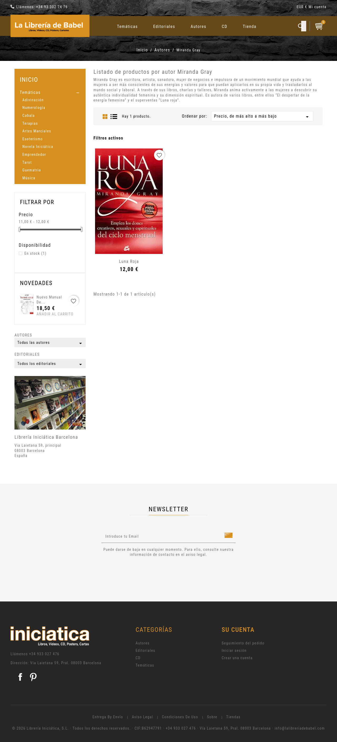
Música (28, 178)
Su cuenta (238, 629)
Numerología (33, 107)
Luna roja (129, 261)
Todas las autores (50, 343)
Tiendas (233, 717)
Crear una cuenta (237, 658)
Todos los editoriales (50, 364)
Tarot (27, 162)
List (114, 117)
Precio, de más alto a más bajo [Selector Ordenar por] (262, 117)
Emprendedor (34, 154)
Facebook (20, 677)
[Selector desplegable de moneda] (303, 7)
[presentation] (145, 572)
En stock (35, 253)
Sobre (212, 717)
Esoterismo (32, 139)
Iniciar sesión (234, 650)
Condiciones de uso (180, 717)
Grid (105, 117)
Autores (198, 26)
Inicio (29, 79)
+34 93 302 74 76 (52, 7)
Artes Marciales (36, 131)
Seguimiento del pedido (243, 643)
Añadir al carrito (46, 314)
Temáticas (127, 26)
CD (224, 26)
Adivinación (33, 100)
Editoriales (164, 26)
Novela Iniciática (37, 146)
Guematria (31, 170)
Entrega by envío (107, 717)
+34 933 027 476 (44, 654)
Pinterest (33, 677)
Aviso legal (142, 717)
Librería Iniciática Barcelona (46, 437)
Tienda (249, 26)
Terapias (30, 123)
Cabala (28, 115)
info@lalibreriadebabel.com (300, 728)
